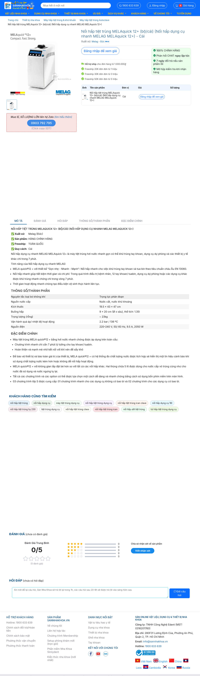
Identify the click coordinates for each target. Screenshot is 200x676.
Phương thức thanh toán (20, 645)
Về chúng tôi (54, 625)
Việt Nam (143, 661)
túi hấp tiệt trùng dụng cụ (164, 409)
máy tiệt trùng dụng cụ (67, 403)
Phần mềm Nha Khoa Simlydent (59, 650)
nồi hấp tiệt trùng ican (106, 409)
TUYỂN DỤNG (184, 13)
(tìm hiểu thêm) (63, 116)
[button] (17, 13)
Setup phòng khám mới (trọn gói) (60, 642)
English (160, 661)
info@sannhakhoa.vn (155, 641)
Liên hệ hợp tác (56, 630)
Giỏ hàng (185, 5)
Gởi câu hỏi (179, 593)
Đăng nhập (157, 5)
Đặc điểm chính (131, 220)
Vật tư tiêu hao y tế (99, 622)
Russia (183, 667)
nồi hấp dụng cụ (42, 403)
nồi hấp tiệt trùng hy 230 (23, 409)
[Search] (76, 5)
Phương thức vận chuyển (21, 640)
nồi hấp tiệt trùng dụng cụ (98, 403)
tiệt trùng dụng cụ (50, 409)
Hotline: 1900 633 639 (19, 622)
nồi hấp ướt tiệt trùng (134, 409)
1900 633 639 (129, 5)
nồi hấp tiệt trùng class (77, 409)
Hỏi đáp (62, 220)
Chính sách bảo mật (18, 635)
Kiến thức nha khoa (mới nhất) (61, 658)
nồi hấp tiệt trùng (19, 403)
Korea (168, 667)
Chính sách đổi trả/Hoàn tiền (20, 629)
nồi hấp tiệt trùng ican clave (132, 403)
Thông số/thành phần (94, 220)
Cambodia (152, 667)
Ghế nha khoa (96, 637)
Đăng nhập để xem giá (100, 51)
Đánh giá (40, 220)
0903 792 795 (41, 123)
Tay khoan (94, 642)
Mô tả (18, 220)
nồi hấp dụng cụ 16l (162, 403)
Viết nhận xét (142, 550)
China (175, 661)
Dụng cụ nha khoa (99, 627)
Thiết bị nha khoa (98, 632)
